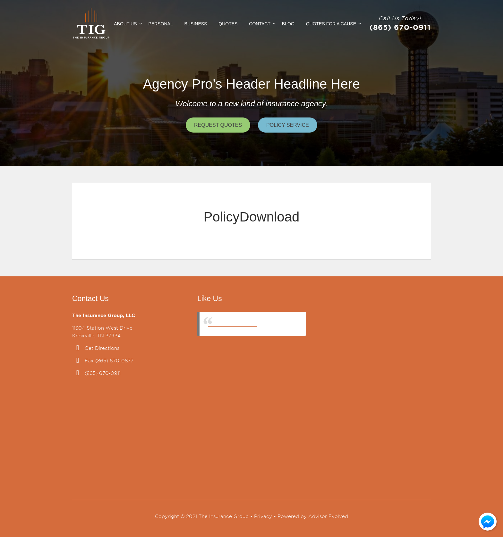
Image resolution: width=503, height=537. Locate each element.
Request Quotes (218, 125)
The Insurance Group (232, 323)
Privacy (263, 516)
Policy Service (287, 125)
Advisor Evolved (328, 516)
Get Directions (102, 348)
